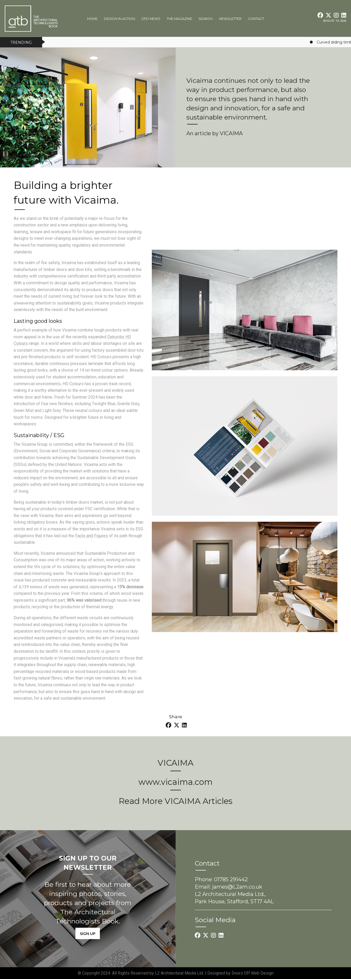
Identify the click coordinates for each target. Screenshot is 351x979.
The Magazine (179, 19)
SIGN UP (88, 933)
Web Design (262, 973)
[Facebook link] (320, 15)
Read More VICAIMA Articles (175, 801)
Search (205, 19)
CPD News (150, 19)
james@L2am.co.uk (237, 887)
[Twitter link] (329, 15)
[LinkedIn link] (343, 15)
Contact (256, 19)
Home (92, 19)
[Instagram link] (337, 15)
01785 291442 (231, 879)
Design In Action (119, 19)
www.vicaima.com (175, 782)
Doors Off (241, 973)
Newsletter (230, 19)
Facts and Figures (91, 535)
